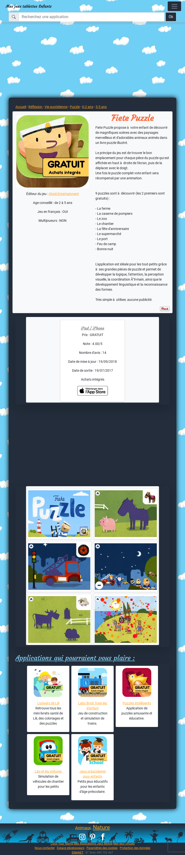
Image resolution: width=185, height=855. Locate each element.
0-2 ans (87, 107)
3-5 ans (101, 107)
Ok (171, 16)
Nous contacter (45, 848)
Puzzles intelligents (137, 703)
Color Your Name (62, 843)
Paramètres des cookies (102, 848)
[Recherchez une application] (92, 16)
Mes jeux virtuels (124, 843)
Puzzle (75, 107)
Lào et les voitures (48, 771)
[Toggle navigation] (174, 6)
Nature (101, 827)
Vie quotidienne (56, 107)
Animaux (83, 827)
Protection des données (135, 848)
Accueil (20, 107)
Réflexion (35, 107)
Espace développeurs (70, 848)
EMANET (77, 852)
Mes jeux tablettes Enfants (29, 6)
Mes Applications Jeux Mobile (93, 843)
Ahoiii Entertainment (64, 194)
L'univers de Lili (48, 703)
